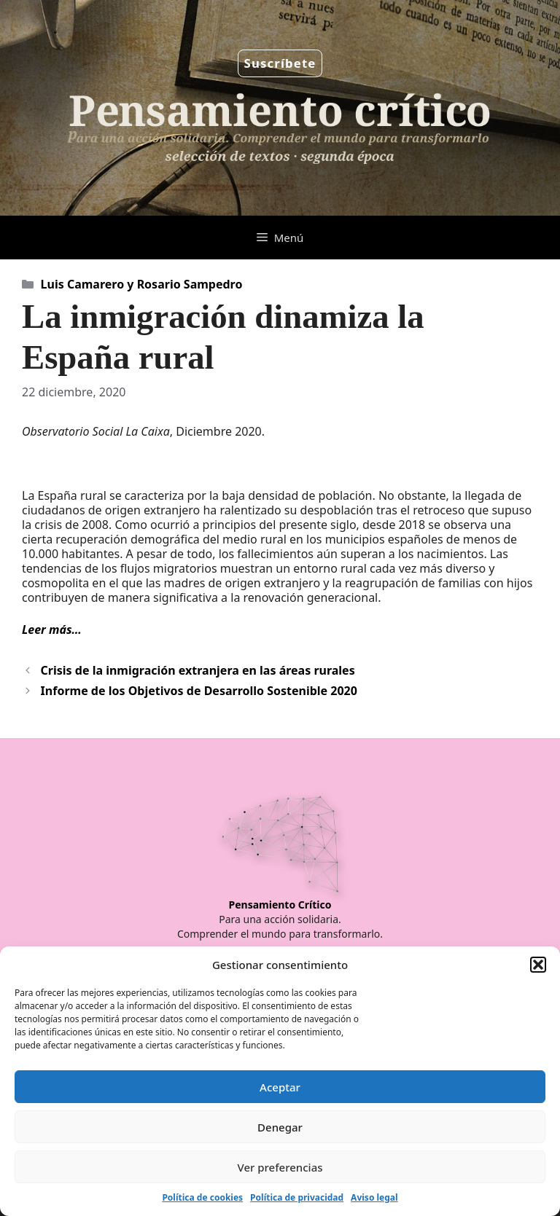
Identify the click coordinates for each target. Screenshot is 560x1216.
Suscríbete (280, 63)
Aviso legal (374, 1197)
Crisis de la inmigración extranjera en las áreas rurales (198, 670)
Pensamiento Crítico (280, 904)
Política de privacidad (296, 1197)
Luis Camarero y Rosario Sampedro (142, 284)
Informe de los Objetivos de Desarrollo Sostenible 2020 (199, 691)
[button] (538, 964)
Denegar (280, 1127)
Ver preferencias (279, 1167)
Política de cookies (202, 1197)
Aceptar (280, 1087)
